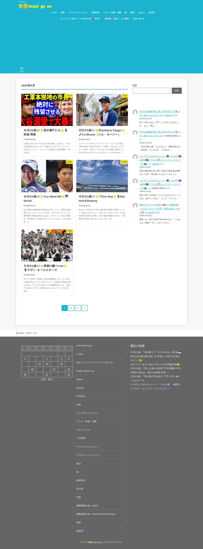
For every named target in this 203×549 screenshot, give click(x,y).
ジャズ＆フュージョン (78, 12)
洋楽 (63, 12)
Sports (141, 12)
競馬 (132, 12)
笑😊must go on (37, 6)
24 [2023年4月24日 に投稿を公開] (25, 374)
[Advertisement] (102, 43)
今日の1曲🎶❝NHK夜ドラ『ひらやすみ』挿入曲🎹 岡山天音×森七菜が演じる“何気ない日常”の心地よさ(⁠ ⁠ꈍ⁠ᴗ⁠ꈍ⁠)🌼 (155, 356)
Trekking (80, 396)
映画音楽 (96, 12)
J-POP (54, 12)
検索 (135, 85)
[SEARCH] (21, 69)
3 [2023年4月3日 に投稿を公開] (24, 359)
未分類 (151, 12)
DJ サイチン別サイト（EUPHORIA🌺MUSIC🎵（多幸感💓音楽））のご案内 (95, 19)
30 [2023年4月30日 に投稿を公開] (69, 374)
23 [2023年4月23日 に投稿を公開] (69, 369)
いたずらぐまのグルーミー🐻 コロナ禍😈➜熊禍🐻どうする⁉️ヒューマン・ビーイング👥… (160, 160)
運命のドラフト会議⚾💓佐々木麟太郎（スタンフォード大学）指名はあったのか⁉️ (159, 209)
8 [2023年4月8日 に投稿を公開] (61, 359)
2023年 (29, 333)
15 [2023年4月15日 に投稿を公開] (61, 364)
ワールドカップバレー (87, 447)
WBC (79, 404)
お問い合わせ (138, 19)
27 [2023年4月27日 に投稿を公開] (47, 374)
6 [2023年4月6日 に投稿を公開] (46, 359)
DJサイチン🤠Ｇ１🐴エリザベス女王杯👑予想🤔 (155, 364)
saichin (169, 115)
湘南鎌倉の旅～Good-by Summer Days (95, 514)
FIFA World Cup (84, 345)
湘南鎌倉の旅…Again (87, 505)
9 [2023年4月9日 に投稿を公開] (68, 359)
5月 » (50, 379)
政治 (78, 463)
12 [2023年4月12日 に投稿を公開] (39, 364)
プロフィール (83, 430)
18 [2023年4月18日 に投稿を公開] (32, 369)
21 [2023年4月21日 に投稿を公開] (54, 369)
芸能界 (79, 531)
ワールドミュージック (87, 455)
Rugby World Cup (85, 371)
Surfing (79, 388)
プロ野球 (80, 438)
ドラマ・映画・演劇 (112, 12)
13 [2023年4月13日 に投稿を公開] (47, 364)
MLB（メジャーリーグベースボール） (95, 362)
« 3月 (43, 379)
